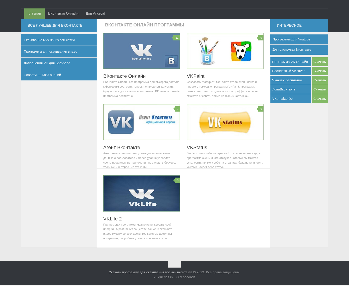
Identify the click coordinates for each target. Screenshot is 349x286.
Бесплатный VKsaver (288, 71)
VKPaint (196, 77)
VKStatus (197, 148)
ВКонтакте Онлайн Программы (148, 25)
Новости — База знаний (42, 75)
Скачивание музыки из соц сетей (49, 40)
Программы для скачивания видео (50, 52)
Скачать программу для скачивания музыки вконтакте (150, 273)
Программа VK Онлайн (290, 62)
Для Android (94, 14)
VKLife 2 (112, 219)
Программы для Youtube (291, 40)
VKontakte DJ (282, 99)
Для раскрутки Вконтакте (292, 50)
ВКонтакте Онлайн (62, 14)
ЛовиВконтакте (284, 90)
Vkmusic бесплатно (287, 81)
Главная (34, 14)
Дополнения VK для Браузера (47, 64)
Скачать (319, 62)
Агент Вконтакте (121, 148)
